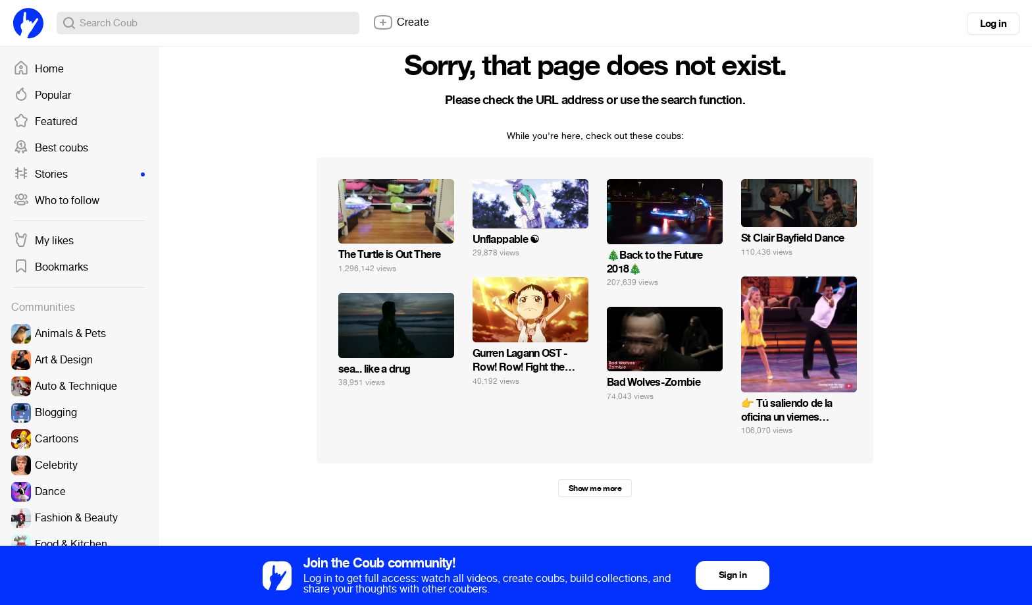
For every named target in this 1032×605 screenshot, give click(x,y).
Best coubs (50, 148)
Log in (993, 23)
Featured (45, 122)
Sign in (732, 575)
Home (38, 69)
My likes (43, 241)
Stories (79, 174)
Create (401, 22)
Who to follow (56, 201)
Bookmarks (50, 267)
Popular (42, 95)
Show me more (595, 488)
